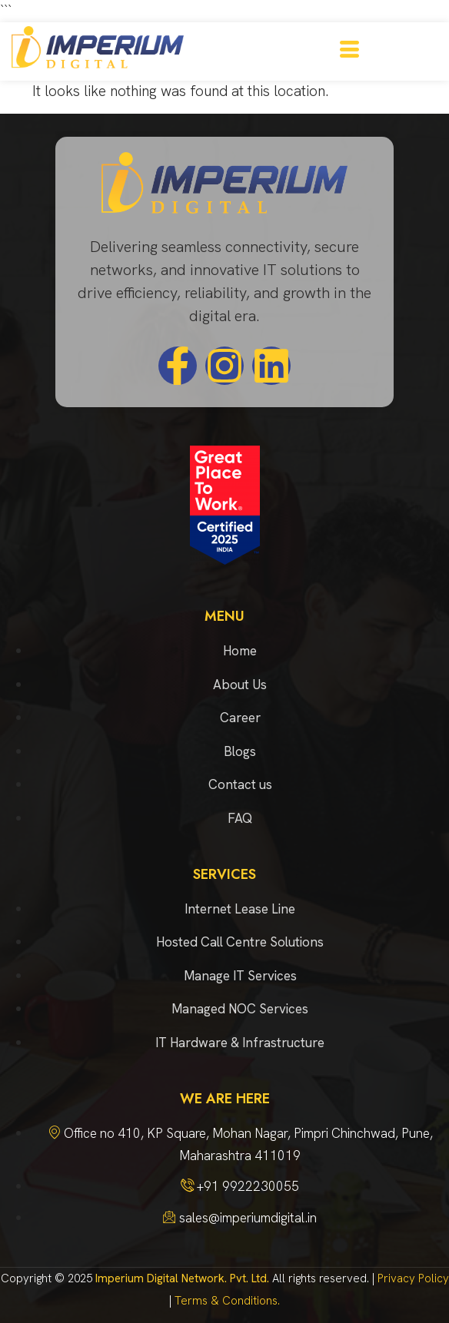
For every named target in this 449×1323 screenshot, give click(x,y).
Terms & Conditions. (227, 1300)
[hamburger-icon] (349, 51)
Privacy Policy (413, 1278)
